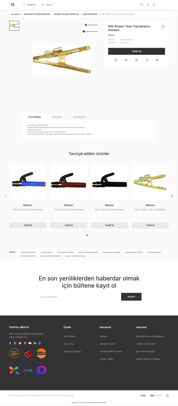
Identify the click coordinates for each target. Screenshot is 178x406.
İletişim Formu (107, 345)
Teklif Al (136, 51)
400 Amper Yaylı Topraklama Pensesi (150, 209)
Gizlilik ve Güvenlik (146, 345)
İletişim (103, 338)
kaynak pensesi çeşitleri (112, 253)
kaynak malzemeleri (28, 257)
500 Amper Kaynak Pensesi (68, 209)
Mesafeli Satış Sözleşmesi (150, 338)
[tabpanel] (27, 196)
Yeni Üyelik (69, 338)
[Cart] (152, 4)
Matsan (27, 205)
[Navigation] (29, 4)
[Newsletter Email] (89, 298)
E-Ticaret (83, 404)
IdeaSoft (75, 404)
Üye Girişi (69, 345)
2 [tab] (90, 236)
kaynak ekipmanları (154, 253)
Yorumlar (57, 117)
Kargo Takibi (106, 360)
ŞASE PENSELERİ (127, 40)
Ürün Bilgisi (34, 117)
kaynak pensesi (47, 253)
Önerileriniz (79, 117)
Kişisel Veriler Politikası (148, 360)
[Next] (172, 196)
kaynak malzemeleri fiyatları (75, 257)
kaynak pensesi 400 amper (88, 253)
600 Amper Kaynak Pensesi (109, 209)
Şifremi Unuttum (72, 353)
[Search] (63, 4)
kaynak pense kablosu (65, 253)
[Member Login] (146, 4)
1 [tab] (87, 236)
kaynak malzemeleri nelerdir (50, 257)
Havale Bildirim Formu (111, 353)
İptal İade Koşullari (145, 353)
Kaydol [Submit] (130, 297)
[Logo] (12, 4)
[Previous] (6, 196)
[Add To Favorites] (163, 26)
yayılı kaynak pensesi (28, 253)
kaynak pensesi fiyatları (133, 253)
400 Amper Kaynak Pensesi (28, 209)
